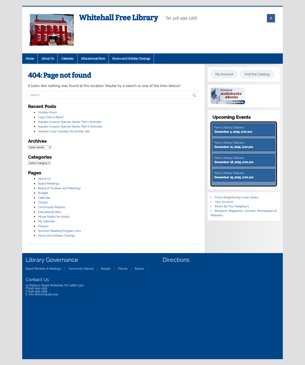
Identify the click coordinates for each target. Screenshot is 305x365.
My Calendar (46, 221)
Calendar (67, 58)
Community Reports (51, 207)
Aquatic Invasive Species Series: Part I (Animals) (69, 122)
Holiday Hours (47, 112)
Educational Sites (93, 58)
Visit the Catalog (257, 74)
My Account (224, 74)
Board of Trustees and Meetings (59, 188)
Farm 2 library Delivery (229, 127)
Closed (42, 202)
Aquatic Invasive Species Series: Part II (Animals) (70, 126)
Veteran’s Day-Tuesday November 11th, (64, 131)
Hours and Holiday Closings (131, 58)
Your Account (224, 202)
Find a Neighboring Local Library (237, 197)
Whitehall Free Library (118, 17)
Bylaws (139, 268)
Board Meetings (48, 183)
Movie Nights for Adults (54, 216)
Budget (43, 193)
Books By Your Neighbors (232, 206)
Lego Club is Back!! (51, 117)
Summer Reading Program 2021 (59, 231)
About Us (47, 58)
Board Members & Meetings (43, 268)
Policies (43, 226)
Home (30, 58)
